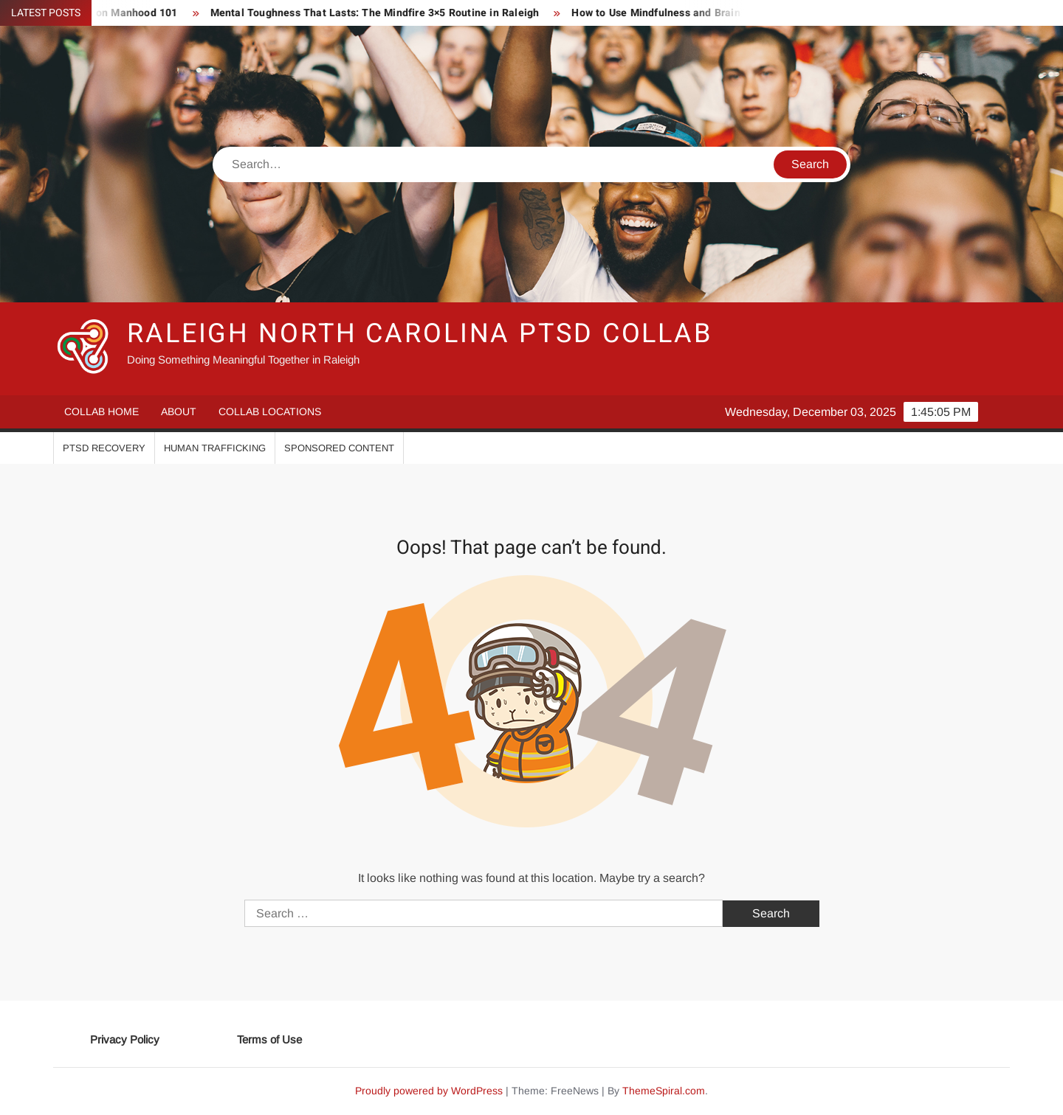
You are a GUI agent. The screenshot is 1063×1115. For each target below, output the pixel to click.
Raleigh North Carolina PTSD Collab (419, 333)
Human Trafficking (215, 448)
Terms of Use (269, 1039)
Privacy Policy (124, 1039)
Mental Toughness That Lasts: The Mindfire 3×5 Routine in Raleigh (380, 13)
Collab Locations (270, 411)
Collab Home (101, 411)
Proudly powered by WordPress (429, 1091)
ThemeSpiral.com (663, 1091)
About (178, 411)
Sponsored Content (339, 448)
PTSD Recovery (104, 448)
